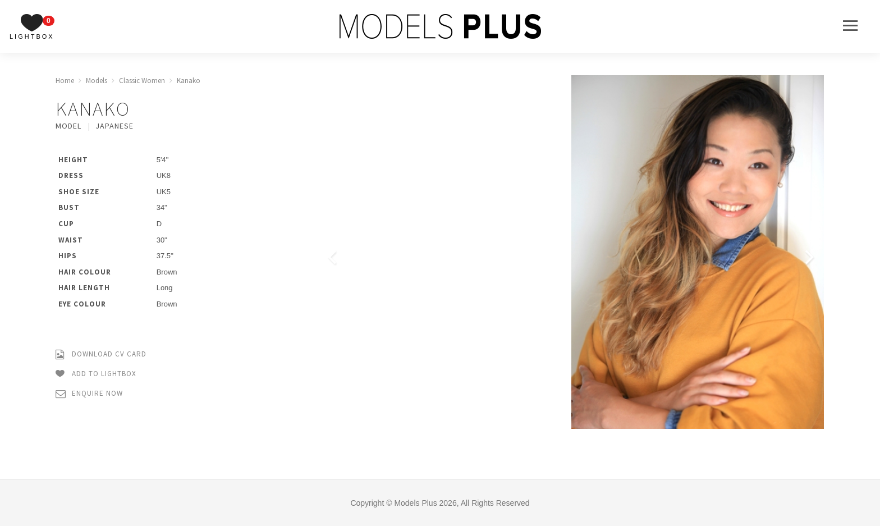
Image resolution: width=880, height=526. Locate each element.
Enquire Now (89, 393)
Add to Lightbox (96, 374)
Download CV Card (101, 354)
